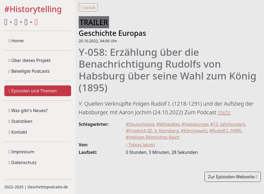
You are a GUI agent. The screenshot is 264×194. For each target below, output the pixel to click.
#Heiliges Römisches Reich (153, 137)
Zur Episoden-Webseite (232, 177)
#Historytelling (33, 9)
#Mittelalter (167, 124)
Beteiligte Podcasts (29, 71)
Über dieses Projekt (30, 60)
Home (16, 41)
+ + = (21, 22)
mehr (224, 112)
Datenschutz (23, 162)
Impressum (21, 152)
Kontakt (18, 132)
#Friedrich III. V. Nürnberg (152, 131)
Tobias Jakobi (140, 145)
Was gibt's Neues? (28, 110)
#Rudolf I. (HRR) (225, 131)
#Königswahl (194, 131)
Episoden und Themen (33, 91)
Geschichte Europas (112, 33)
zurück (88, 7)
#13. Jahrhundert (227, 124)
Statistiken (20, 121)
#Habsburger (195, 124)
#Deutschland (140, 124)
